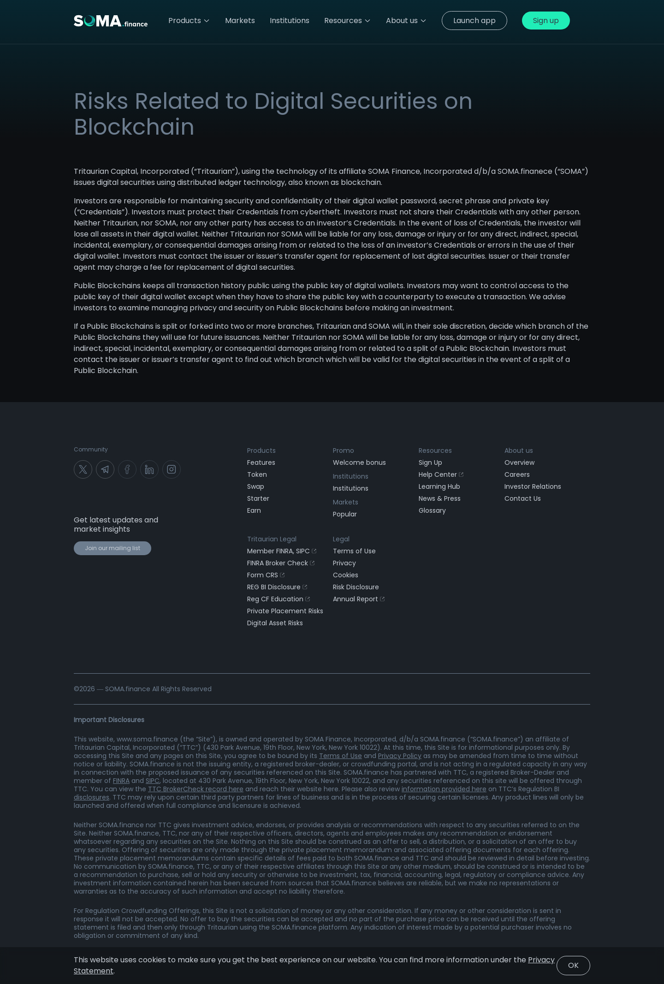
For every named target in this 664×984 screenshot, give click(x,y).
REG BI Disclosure (277, 587)
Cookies (345, 575)
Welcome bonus (359, 462)
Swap (255, 486)
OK (573, 965)
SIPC (153, 780)
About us (406, 20)
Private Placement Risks (285, 611)
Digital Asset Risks (275, 623)
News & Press (440, 498)
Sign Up (430, 462)
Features (261, 462)
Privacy (344, 563)
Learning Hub (439, 486)
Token (257, 474)
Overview (519, 462)
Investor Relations (532, 486)
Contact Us (522, 498)
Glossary (432, 510)
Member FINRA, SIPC (281, 551)
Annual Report (359, 599)
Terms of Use (354, 551)
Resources (347, 20)
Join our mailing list (112, 548)
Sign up (546, 20)
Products (189, 20)
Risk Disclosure (356, 587)
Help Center (441, 474)
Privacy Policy (399, 755)
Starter (258, 498)
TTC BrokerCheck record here (195, 789)
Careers (517, 474)
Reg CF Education (278, 599)
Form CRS (266, 575)
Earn (254, 510)
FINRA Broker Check (280, 563)
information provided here (444, 789)
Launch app (474, 20)
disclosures (91, 797)
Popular (345, 514)
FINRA (121, 780)
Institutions (350, 488)
